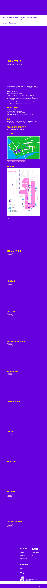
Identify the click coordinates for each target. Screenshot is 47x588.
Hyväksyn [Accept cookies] (5, 23)
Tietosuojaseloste (35, 557)
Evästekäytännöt (34, 558)
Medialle (21, 568)
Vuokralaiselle (22, 555)
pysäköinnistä (13, 129)
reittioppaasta (30, 114)
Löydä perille (22, 552)
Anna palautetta (22, 560)
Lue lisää (10, 254)
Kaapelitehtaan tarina (23, 558)
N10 (32, 555)
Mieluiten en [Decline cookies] (13, 23)
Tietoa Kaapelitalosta (35, 552)
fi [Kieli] (38, 586)
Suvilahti (33, 554)
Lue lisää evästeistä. (34, 19)
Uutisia (21, 567)
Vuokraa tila (22, 557)
